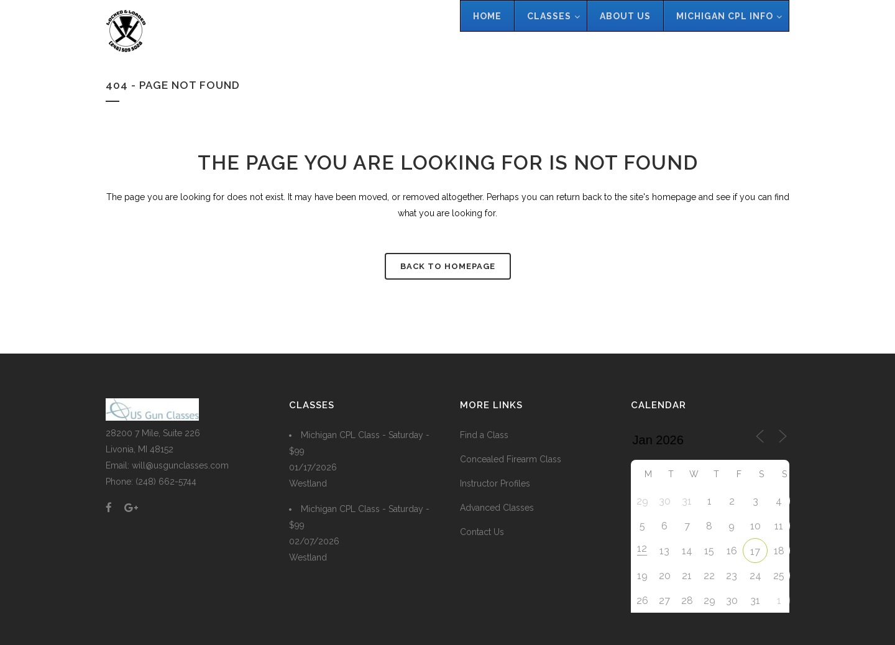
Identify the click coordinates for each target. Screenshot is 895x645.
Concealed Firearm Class (510, 459)
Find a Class (484, 435)
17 (755, 551)
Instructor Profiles (495, 483)
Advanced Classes (497, 508)
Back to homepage (447, 266)
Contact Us (482, 532)
